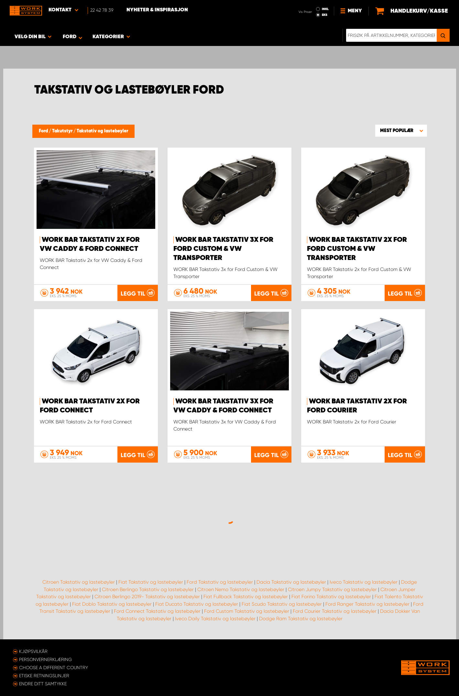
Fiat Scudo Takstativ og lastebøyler (282, 604)
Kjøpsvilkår (33, 651)
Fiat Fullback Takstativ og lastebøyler (245, 597)
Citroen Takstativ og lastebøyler (78, 582)
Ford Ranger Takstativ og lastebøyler (367, 604)
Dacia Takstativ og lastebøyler (291, 582)
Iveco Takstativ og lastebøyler (364, 582)
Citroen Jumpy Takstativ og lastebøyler (332, 589)
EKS (324, 15)
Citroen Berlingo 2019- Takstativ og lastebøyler (147, 597)
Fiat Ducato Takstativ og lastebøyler (196, 604)
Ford (44, 131)
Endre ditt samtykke (43, 683)
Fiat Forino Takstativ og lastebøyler (331, 597)
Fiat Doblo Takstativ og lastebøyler (112, 604)
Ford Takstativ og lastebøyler (220, 582)
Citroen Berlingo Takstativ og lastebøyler (148, 589)
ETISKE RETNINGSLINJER (44, 675)
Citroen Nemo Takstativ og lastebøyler (240, 589)
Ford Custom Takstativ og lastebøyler (246, 611)
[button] (401, 130)
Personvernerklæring (45, 659)
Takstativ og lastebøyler (102, 131)
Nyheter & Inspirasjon (157, 10)
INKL (325, 9)
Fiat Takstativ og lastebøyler (150, 582)
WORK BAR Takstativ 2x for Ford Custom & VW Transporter (357, 249)
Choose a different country (53, 667)
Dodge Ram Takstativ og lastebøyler (301, 619)
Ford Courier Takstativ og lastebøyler (335, 611)
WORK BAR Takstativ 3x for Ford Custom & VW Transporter (223, 249)
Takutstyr (62, 131)
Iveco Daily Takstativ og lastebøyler (215, 619)
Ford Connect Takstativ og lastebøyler (157, 611)
